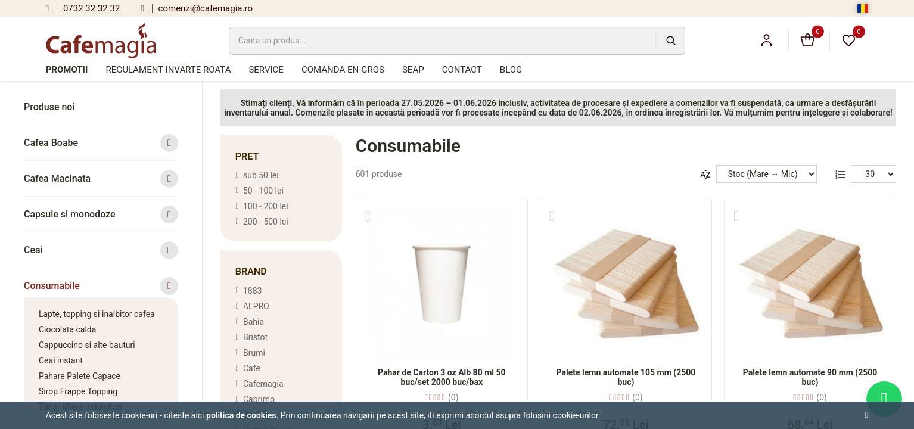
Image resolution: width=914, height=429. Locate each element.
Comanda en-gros (342, 69)
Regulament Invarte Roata (168, 69)
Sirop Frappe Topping (78, 391)
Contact (462, 69)
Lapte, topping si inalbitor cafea (97, 314)
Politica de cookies (241, 415)
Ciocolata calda (67, 329)
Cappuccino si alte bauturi (87, 345)
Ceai (101, 250)
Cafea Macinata (101, 178)
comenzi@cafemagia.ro (197, 8)
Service (265, 69)
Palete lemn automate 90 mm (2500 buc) (810, 377)
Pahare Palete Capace (79, 376)
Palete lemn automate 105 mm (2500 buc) (626, 377)
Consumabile (101, 285)
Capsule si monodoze (101, 214)
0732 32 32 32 (83, 8)
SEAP (413, 69)
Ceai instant (61, 360)
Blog (511, 69)
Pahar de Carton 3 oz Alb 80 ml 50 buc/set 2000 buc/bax (442, 377)
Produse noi (49, 107)
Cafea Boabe (101, 142)
